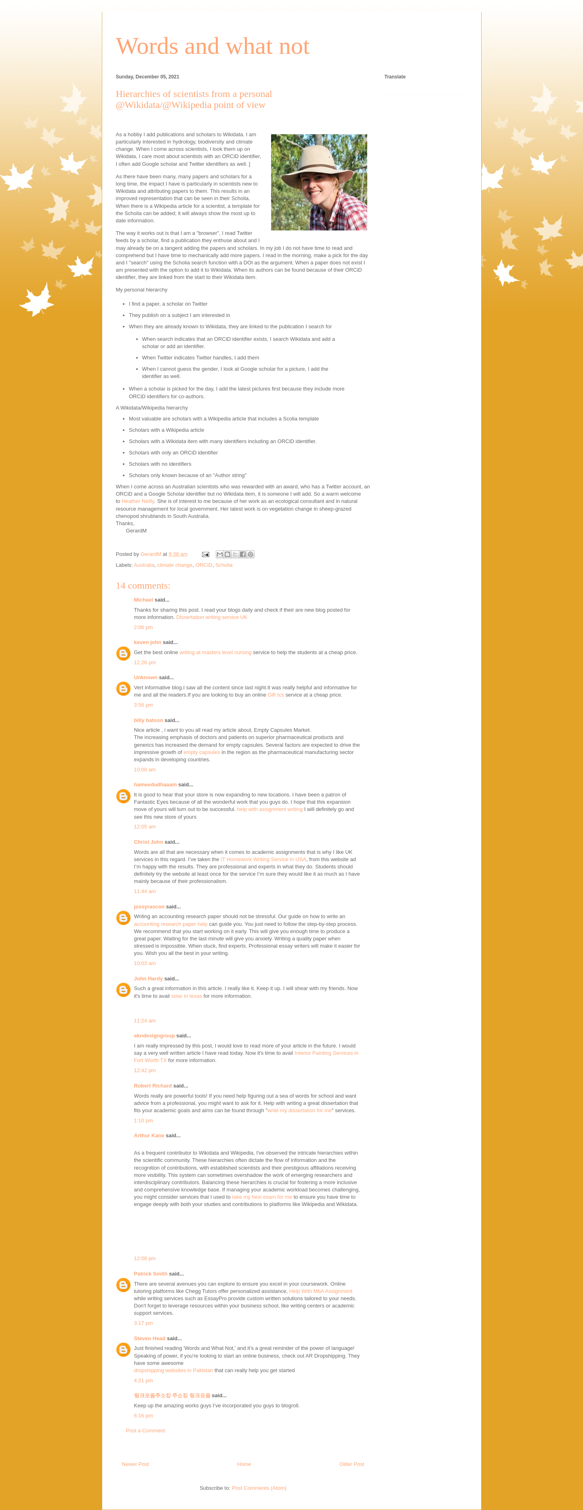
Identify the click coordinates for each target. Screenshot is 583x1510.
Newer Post (135, 1464)
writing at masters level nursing (215, 652)
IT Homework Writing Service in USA (263, 859)
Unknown (146, 677)
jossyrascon (149, 907)
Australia (144, 565)
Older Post (351, 1464)
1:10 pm (143, 1120)
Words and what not (213, 45)
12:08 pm (145, 1258)
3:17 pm (143, 1323)
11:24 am (145, 1021)
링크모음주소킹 (152, 1395)
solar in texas (186, 996)
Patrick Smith (151, 1274)
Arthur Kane (149, 1135)
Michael (144, 600)
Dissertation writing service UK (211, 617)
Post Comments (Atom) (259, 1488)
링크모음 (199, 1395)
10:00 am (145, 770)
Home (244, 1464)
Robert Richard (153, 1086)
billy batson (148, 720)
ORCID (204, 565)
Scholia (224, 565)
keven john (148, 642)
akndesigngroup (154, 1036)
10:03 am (145, 963)
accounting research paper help (171, 924)
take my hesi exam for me (262, 1197)
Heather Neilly (138, 501)
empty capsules (201, 752)
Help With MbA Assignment (321, 1291)
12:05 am (145, 827)
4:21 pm (143, 1380)
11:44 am (145, 891)
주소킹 (180, 1395)
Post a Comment (145, 1431)
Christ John (148, 842)
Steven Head (150, 1338)
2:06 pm (143, 627)
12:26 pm (145, 662)
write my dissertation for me (299, 1110)
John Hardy (148, 979)
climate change (174, 565)
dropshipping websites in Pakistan (173, 1370)
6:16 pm (143, 1416)
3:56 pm (143, 705)
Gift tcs (276, 695)
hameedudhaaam (155, 784)
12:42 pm (145, 1070)
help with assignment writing (270, 809)
